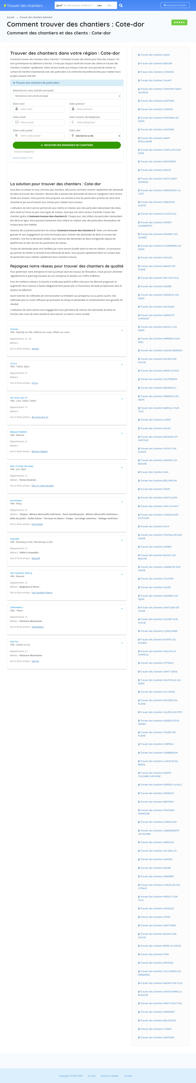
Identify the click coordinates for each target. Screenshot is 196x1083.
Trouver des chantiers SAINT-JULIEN (158, 497)
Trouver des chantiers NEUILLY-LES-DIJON (157, 328)
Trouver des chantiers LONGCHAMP (158, 631)
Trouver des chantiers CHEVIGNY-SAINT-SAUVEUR (160, 90)
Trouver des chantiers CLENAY (156, 1028)
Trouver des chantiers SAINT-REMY (158, 925)
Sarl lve (35, 661)
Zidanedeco (38, 626)
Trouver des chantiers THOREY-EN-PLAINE (157, 734)
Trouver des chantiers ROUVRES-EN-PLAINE (158, 702)
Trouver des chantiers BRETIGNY (157, 801)
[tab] (67, 330)
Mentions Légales (110, 1075)
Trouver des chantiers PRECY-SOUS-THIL (161, 1003)
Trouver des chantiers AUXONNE (157, 129)
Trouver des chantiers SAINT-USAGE (158, 671)
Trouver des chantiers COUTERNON (158, 379)
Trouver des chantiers (23, 5)
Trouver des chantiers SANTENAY (157, 1037)
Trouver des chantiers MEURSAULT (158, 387)
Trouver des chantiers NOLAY (155, 428)
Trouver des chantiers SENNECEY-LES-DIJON (159, 296)
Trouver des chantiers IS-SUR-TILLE (158, 213)
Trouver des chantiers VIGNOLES (157, 908)
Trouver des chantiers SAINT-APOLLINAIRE (154, 140)
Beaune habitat (40, 451)
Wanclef (36, 558)
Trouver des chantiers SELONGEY (157, 306)
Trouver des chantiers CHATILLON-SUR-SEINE (159, 151)
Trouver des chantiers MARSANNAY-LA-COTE (159, 192)
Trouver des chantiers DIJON (155, 54)
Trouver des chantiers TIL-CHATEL (157, 691)
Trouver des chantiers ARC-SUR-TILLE (159, 277)
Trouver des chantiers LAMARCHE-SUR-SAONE (159, 568)
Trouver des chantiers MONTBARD (158, 161)
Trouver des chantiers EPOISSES (156, 962)
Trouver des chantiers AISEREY (156, 546)
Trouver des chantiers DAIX (154, 472)
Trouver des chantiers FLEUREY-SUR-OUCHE (158, 621)
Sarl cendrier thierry (42, 592)
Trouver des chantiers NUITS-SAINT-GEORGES (157, 180)
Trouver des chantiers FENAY (155, 489)
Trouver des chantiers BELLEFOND (158, 1020)
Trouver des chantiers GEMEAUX (157, 793)
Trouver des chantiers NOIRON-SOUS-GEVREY (159, 722)
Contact (128, 1075)
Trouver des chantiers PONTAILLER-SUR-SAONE (160, 536)
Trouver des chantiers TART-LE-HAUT (159, 506)
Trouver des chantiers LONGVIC (156, 109)
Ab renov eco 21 (40, 417)
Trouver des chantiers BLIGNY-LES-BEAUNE (157, 557)
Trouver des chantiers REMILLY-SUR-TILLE (158, 898)
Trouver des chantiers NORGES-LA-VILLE (161, 784)
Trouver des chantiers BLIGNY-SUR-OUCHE (157, 935)
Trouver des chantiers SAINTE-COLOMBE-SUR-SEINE (155, 774)
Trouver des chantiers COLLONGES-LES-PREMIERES (160, 973)
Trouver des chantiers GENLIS (155, 169)
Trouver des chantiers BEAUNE (156, 63)
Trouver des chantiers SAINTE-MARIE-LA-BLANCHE (160, 993)
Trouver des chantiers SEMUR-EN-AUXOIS (156, 203)
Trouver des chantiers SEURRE (156, 286)
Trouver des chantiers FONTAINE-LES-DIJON (158, 119)
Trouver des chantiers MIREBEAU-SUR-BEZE (159, 340)
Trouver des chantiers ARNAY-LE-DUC (159, 370)
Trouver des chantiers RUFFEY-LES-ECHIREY (157, 641)
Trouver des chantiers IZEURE (155, 867)
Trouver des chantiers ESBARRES (157, 876)
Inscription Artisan (175, 5)
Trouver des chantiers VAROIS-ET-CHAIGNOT (156, 317)
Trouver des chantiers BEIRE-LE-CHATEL (160, 945)
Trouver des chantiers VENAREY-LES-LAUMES (158, 236)
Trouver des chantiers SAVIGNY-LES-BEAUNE (158, 462)
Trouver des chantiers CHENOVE (157, 71)
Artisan (35, 348)
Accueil (10, 17)
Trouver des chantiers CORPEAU (157, 744)
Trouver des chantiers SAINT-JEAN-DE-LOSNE (159, 609)
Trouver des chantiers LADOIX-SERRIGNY (161, 350)
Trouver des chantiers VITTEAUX (156, 662)
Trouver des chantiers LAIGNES (156, 859)
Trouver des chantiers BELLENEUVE (158, 480)
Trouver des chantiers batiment (36, 17)
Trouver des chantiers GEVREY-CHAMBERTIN (155, 224)
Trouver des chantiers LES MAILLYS (158, 850)
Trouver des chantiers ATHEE (155, 916)
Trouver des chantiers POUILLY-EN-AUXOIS (157, 450)
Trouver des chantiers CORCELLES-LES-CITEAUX (159, 886)
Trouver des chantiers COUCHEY (157, 578)
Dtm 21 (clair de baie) (43, 485)
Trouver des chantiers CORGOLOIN (158, 821)
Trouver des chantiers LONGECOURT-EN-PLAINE (158, 516)
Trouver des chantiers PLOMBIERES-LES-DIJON (160, 247)
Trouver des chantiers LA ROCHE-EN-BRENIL (158, 763)
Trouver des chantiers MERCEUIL (157, 842)
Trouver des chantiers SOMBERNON (159, 752)
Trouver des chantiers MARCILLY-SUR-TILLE (159, 409)
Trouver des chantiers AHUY (154, 526)
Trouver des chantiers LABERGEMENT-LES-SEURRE (159, 832)
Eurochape (37, 524)
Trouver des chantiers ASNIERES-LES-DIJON (158, 597)
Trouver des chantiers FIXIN (154, 954)
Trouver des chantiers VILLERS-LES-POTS (161, 712)
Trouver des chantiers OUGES (155, 587)
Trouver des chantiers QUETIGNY (157, 100)
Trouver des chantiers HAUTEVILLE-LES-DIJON (159, 682)
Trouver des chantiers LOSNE (155, 419)
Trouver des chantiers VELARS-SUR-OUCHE (157, 360)
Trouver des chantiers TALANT (156, 80)
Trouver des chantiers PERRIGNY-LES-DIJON (158, 398)
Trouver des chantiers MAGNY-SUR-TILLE (161, 983)
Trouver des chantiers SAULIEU (156, 257)
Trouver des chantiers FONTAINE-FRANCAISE (156, 812)
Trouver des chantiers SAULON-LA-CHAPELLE (157, 653)
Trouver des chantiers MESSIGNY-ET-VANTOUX (158, 438)
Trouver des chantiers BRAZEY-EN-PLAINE (157, 268)
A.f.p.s (35, 382)
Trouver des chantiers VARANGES (157, 1011)
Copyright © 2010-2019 (70, 1075)
